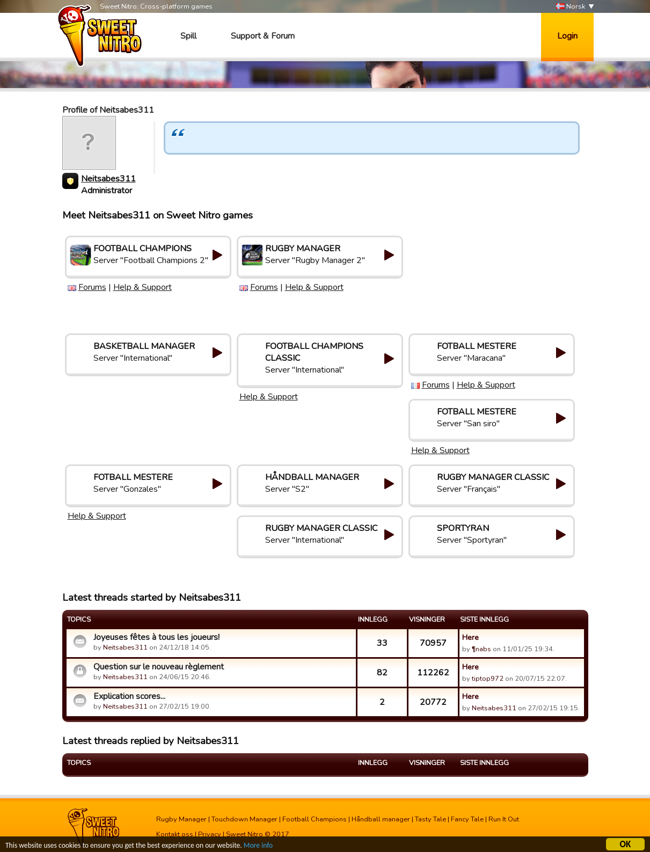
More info (258, 846)
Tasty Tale (430, 819)
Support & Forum (263, 36)
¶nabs (481, 649)
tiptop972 (487, 678)
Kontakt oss (174, 834)
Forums (92, 287)
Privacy (209, 834)
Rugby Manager (181, 819)
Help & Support (142, 287)
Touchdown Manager (244, 819)
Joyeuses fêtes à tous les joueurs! (156, 637)
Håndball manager (381, 819)
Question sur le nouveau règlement (158, 667)
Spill (188, 36)
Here (470, 637)
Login (567, 36)
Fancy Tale (467, 819)
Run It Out (503, 819)
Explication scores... (129, 696)
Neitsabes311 (108, 179)
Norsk (570, 7)
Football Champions (314, 819)
